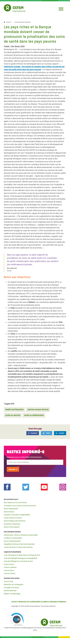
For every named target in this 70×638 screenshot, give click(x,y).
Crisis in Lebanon (10, 567)
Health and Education (14, 409)
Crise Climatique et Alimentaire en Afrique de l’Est (22, 555)
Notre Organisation (11, 509)
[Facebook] (32, 433)
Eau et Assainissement (12, 541)
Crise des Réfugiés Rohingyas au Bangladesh (20, 558)
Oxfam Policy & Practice (13, 518)
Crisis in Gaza (9, 564)
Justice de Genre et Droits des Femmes (18, 547)
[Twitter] (46, 433)
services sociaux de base (37, 409)
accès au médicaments (34, 415)
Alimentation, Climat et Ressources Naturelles (21, 535)
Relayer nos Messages (12, 594)
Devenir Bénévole (10, 591)
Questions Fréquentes (12, 524)
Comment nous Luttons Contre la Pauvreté (20, 506)
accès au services (12, 415)
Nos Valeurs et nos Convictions (15, 502)
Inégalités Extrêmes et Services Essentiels (19, 544)
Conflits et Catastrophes (13, 538)
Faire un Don (8, 581)
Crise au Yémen (9, 573)
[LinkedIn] (60, 433)
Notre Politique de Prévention (14, 521)
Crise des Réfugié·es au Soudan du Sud (18, 561)
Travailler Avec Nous (11, 588)
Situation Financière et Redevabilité (17, 515)
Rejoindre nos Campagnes (13, 584)
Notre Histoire (9, 512)
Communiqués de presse (22, 22)
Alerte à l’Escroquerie (11, 527)
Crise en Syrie (9, 570)
